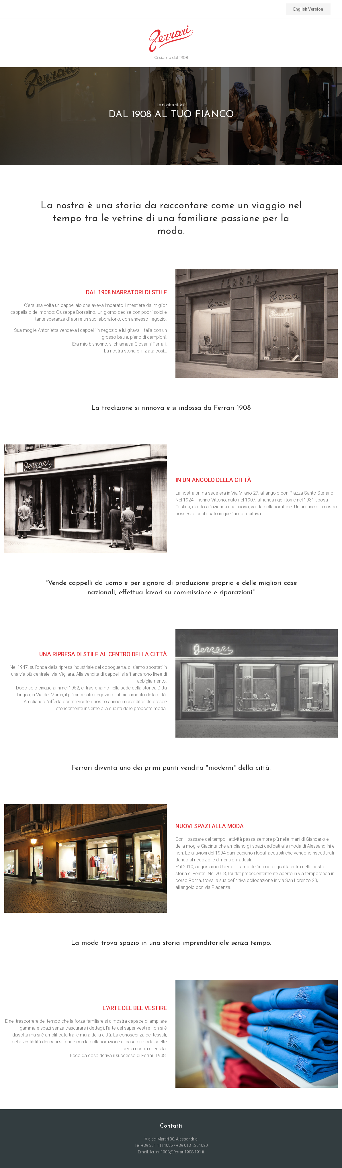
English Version (308, 9)
